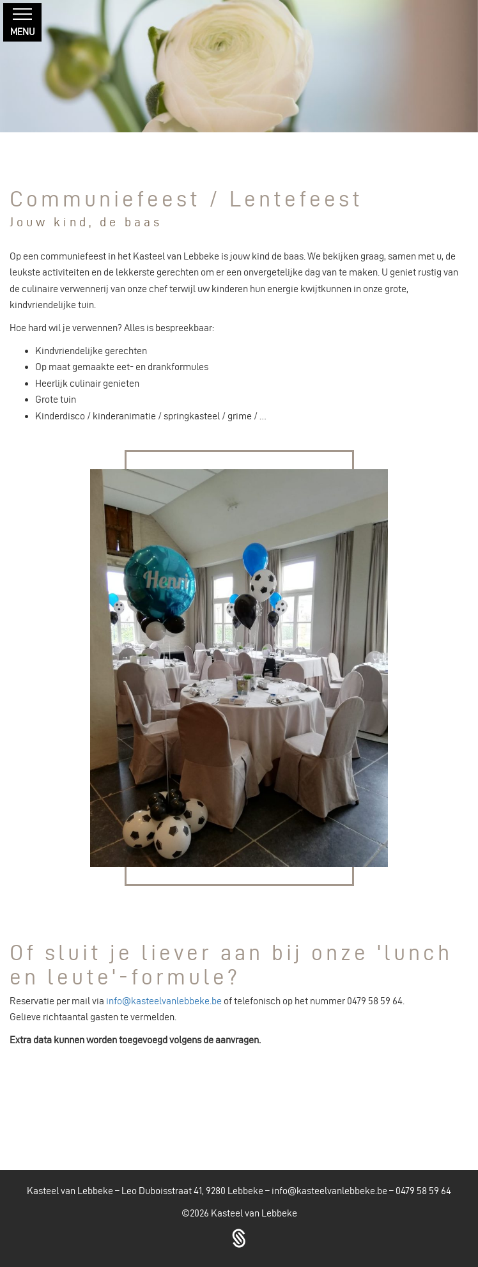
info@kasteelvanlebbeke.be (164, 1000)
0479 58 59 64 (423, 1190)
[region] (239, 66)
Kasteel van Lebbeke (254, 1213)
